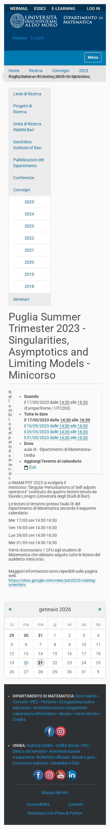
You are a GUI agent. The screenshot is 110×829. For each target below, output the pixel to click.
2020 (29, 262)
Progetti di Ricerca (22, 109)
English (37, 38)
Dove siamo (87, 696)
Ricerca (36, 70)
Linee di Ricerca (27, 94)
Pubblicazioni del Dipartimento (28, 162)
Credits (19, 719)
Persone (49, 702)
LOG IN (93, 8)
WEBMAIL (19, 8)
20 (26, 662)
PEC (35, 702)
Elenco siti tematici (30, 751)
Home (14, 70)
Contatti (20, 702)
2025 (29, 202)
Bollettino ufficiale (53, 757)
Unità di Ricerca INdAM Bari (27, 127)
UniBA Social (67, 745)
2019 (29, 274)
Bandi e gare (84, 757)
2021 (29, 250)
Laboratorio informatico (35, 713)
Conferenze (23, 177)
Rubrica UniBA (40, 745)
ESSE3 (40, 8)
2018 (29, 286)
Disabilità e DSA (65, 763)
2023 (83, 70)
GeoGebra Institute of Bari (27, 144)
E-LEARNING (63, 8)
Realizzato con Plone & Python (55, 813)
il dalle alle (56, 425)
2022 (29, 238)
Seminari (21, 299)
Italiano (20, 38)
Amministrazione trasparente (60, 707)
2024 (29, 214)
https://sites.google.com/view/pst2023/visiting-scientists (52, 582)
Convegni (60, 70)
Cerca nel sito (87, 713)
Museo (65, 713)
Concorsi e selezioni (31, 763)
